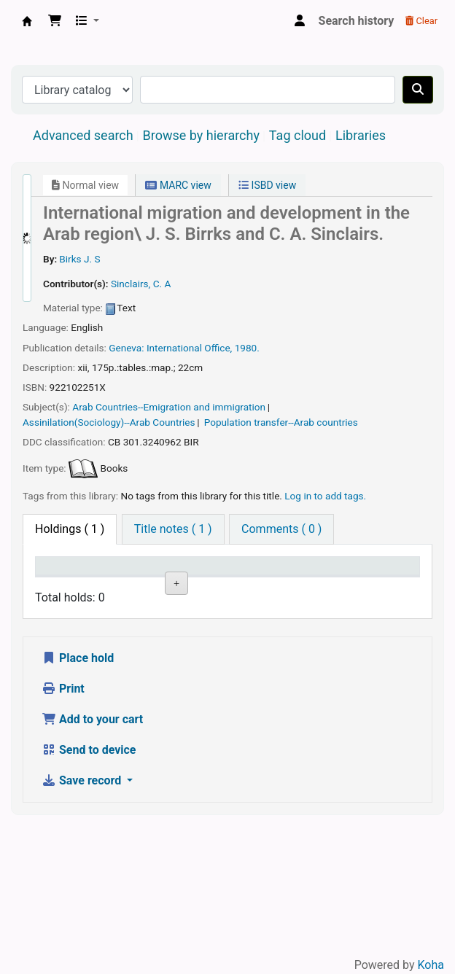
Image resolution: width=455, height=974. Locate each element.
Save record (83, 911)
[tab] (173, 529)
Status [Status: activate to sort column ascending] (315, 586)
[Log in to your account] (300, 21)
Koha (431, 965)
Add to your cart (92, 850)
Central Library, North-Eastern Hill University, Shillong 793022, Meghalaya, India (27, 21)
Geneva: (126, 348)
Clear (421, 20)
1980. (247, 348)
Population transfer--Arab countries (281, 422)
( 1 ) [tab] (69, 529)
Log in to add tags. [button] (325, 496)
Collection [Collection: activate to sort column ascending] (196, 586)
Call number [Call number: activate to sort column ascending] (254, 579)
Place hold (78, 788)
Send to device (89, 880)
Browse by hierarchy (201, 135)
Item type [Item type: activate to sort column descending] (55, 579)
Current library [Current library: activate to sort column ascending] (126, 579)
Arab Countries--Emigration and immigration (168, 407)
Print (63, 819)
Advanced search (83, 135)
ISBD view (267, 185)
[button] (54, 21)
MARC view (178, 185)
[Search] (417, 90)
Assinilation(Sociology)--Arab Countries (109, 422)
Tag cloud (297, 135)
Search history (356, 21)
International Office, (189, 348)
